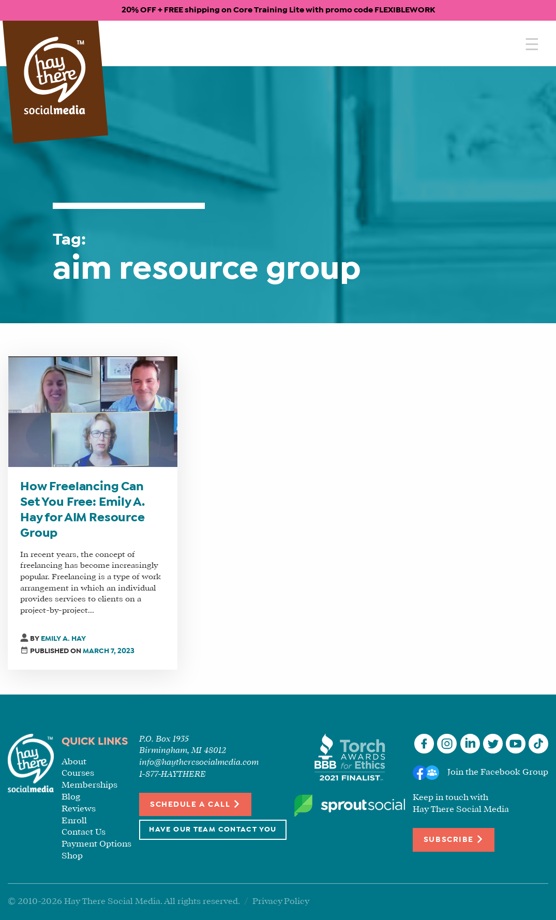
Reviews (79, 809)
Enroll (74, 821)
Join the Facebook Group (497, 772)
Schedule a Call (195, 804)
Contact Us (84, 832)
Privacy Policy (280, 902)
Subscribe (454, 839)
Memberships (89, 785)
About (74, 762)
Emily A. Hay (63, 639)
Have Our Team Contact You (212, 830)
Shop (72, 856)
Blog (71, 797)
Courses (78, 773)
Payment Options (96, 844)
